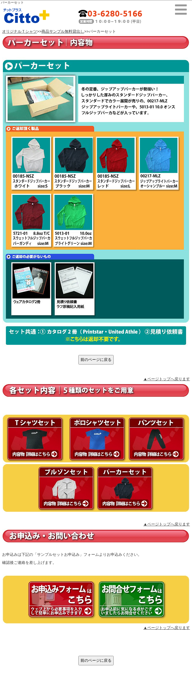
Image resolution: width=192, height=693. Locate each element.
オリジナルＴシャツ (19, 31)
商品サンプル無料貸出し (62, 31)
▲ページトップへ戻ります (166, 379)
